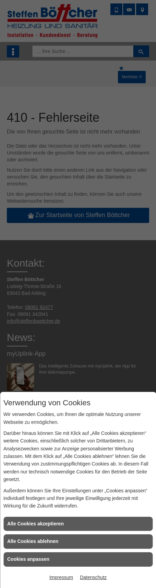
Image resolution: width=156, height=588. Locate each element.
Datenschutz (93, 577)
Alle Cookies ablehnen (32, 541)
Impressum (61, 577)
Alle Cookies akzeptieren (35, 523)
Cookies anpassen (28, 559)
